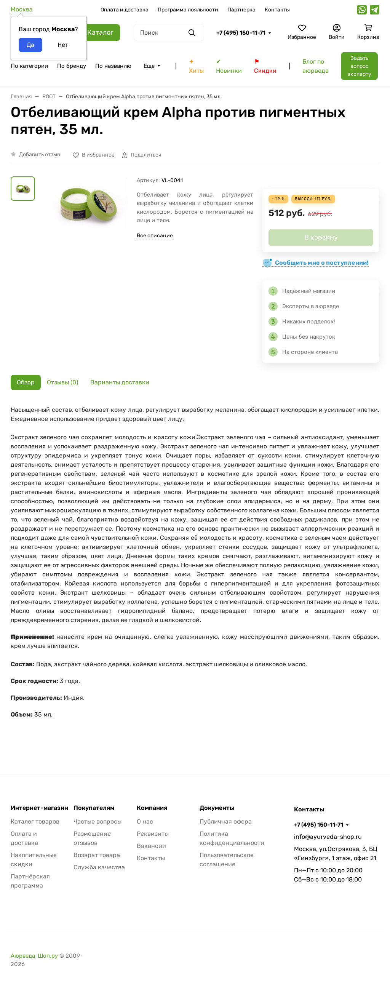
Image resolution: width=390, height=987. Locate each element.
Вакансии (151, 845)
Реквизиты (153, 833)
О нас (145, 821)
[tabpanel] (195, 574)
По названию (113, 65)
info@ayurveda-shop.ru (328, 836)
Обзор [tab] (26, 382)
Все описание (155, 235)
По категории (29, 65)
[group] (87, 234)
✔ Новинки (229, 66)
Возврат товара (97, 855)
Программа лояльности (188, 9)
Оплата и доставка (125, 9)
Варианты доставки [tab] (119, 382)
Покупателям (94, 808)
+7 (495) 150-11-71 (240, 32)
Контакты (277, 9)
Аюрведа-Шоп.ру (34, 955)
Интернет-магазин (39, 808)
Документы (217, 808)
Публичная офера (226, 821)
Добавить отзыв (39, 154)
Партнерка (241, 9)
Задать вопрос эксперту (359, 66)
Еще (149, 65)
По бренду (71, 65)
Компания (152, 808)
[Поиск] (169, 32)
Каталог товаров (35, 821)
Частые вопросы (97, 821)
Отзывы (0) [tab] (62, 382)
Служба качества (99, 867)
